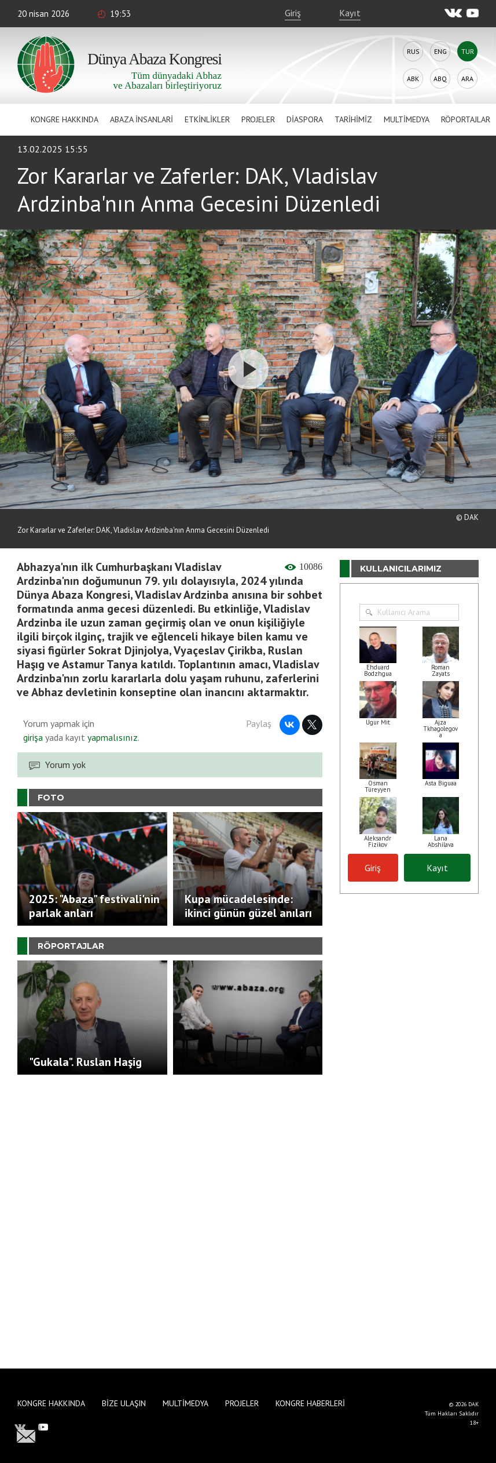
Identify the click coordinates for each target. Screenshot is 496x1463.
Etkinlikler (207, 119)
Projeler (258, 119)
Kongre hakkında (64, 119)
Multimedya (406, 119)
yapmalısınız (111, 737)
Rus (413, 51)
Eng (440, 51)
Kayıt (350, 13)
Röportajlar (465, 119)
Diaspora (304, 119)
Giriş (293, 13)
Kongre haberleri (310, 1403)
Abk (413, 78)
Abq (440, 78)
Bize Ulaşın (124, 1403)
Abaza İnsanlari (141, 119)
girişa (33, 737)
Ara (467, 78)
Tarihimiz (353, 119)
